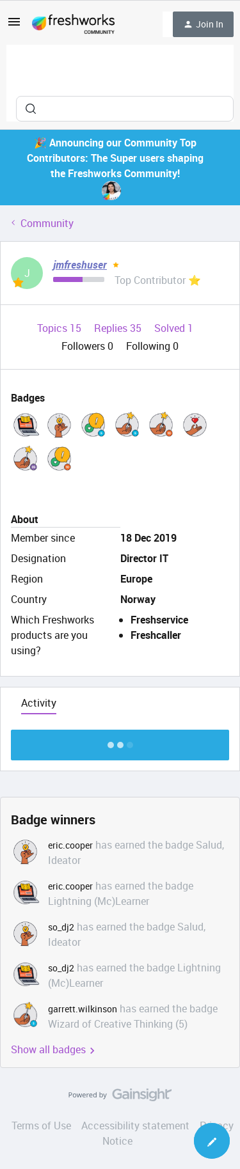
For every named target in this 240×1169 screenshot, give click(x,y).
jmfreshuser (80, 265)
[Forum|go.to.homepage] (73, 24)
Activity (38, 703)
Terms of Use (41, 1125)
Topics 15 (60, 328)
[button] (14, 26)
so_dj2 (61, 927)
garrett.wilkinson (82, 1009)
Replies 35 (119, 328)
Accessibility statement (135, 1125)
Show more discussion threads (120, 741)
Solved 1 (173, 328)
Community (47, 223)
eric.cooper (70, 845)
